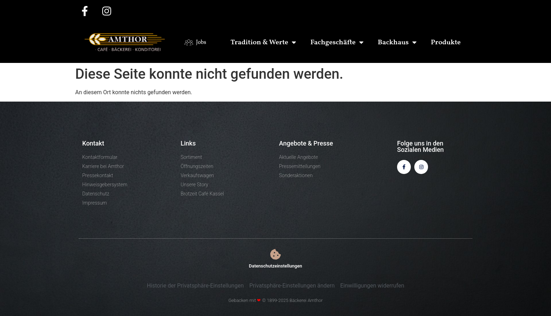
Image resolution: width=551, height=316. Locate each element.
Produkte (446, 42)
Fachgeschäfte (337, 43)
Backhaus (397, 43)
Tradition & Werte (263, 43)
